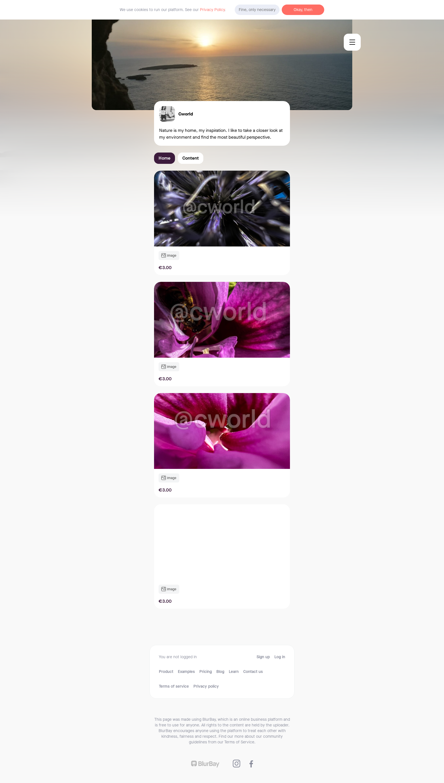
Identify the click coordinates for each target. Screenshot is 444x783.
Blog (220, 672)
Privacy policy (206, 686)
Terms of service (174, 686)
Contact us (253, 672)
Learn (234, 672)
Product (166, 672)
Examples (186, 672)
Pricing (205, 672)
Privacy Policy (212, 9)
